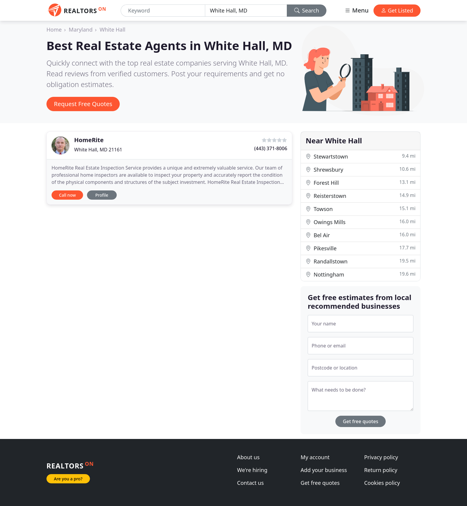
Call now (67, 195)
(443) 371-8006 (270, 148)
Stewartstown (360, 156)
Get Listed (397, 10)
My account (315, 457)
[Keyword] (163, 10)
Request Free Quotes (83, 104)
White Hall (112, 29)
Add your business (324, 470)
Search (306, 10)
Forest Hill (360, 182)
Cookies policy (382, 482)
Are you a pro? (68, 479)
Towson (360, 208)
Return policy (380, 470)
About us (248, 457)
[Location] (246, 10)
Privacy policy (381, 457)
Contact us (250, 482)
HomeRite (89, 140)
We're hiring (252, 470)
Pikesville (360, 248)
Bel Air (360, 235)
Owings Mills (360, 222)
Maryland (81, 29)
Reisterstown (360, 195)
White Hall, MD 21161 (98, 149)
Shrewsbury (360, 169)
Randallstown (360, 261)
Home (54, 29)
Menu (356, 10)
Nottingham (360, 274)
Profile (101, 195)
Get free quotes (360, 421)
